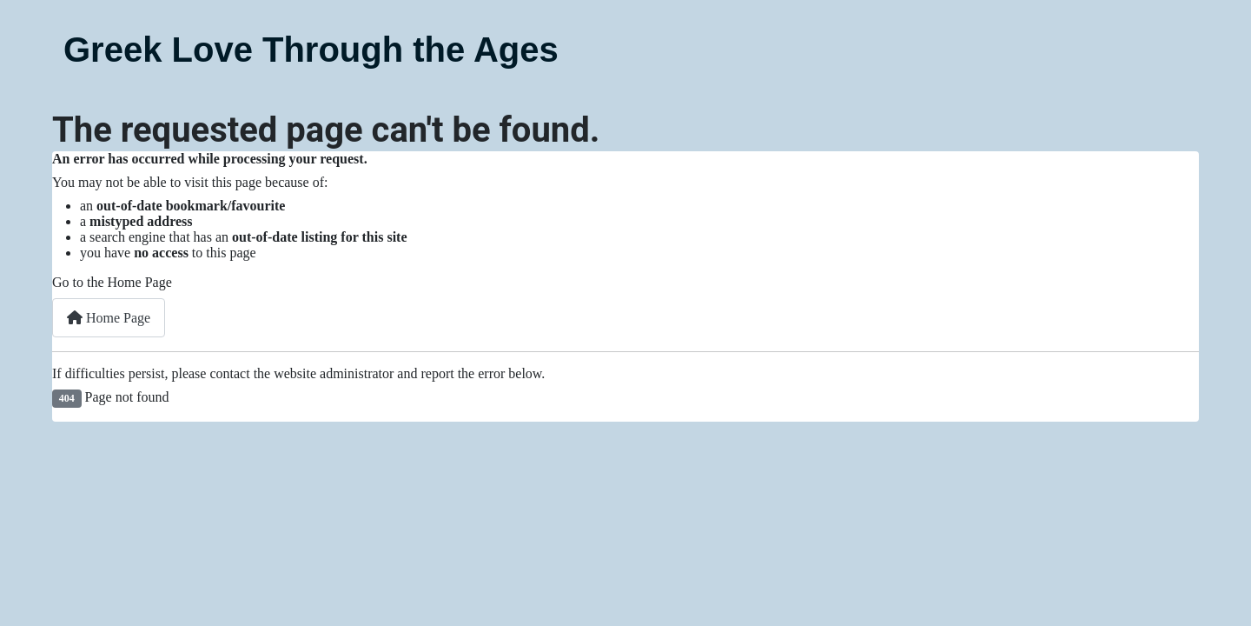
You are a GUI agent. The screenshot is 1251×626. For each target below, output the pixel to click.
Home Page (108, 317)
